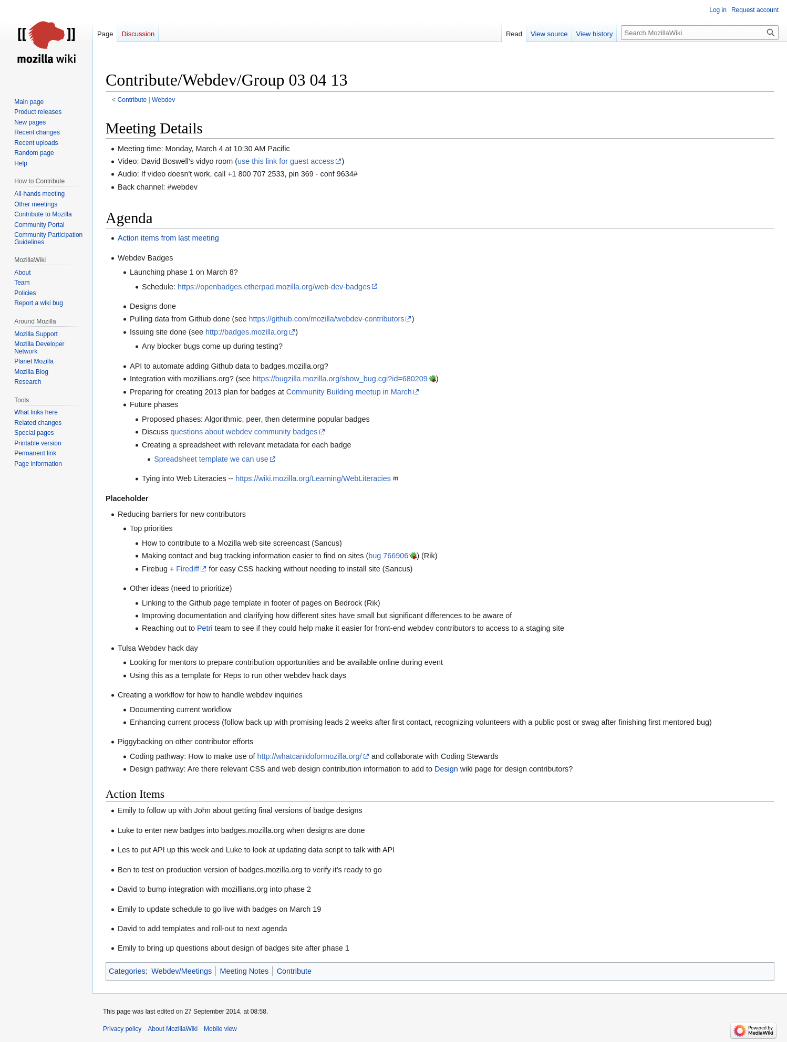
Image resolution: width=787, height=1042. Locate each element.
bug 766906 (388, 555)
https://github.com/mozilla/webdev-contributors (326, 319)
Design (446, 769)
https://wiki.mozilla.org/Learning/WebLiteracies (313, 478)
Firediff (187, 569)
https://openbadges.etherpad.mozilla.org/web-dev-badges (274, 287)
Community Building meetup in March (349, 392)
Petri (205, 628)
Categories (127, 971)
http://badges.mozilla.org (246, 332)
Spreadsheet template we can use (211, 459)
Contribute (132, 99)
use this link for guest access (285, 161)
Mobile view (220, 1029)
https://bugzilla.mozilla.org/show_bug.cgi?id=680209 (340, 378)
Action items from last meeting (168, 238)
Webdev (163, 99)
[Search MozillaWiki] (700, 32)
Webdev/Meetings (181, 971)
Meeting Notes (244, 971)
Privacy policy (122, 1029)
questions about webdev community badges (243, 432)
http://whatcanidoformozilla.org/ (309, 756)
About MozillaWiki (173, 1029)
